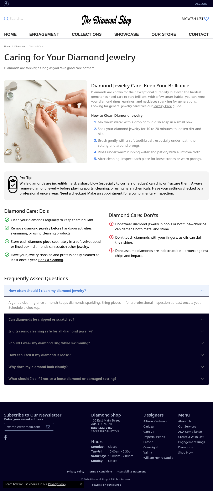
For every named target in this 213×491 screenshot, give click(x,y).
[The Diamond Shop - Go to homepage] (106, 18)
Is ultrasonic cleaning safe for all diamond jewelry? (51, 331)
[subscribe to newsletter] (48, 426)
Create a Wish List (191, 437)
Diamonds (185, 447)
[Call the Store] (102, 428)
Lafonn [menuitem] (148, 442)
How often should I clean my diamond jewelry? (47, 290)
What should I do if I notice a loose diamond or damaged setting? (62, 378)
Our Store (163, 34)
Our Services (187, 426)
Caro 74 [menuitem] (148, 432)
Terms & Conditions (100, 471)
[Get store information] (105, 431)
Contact (199, 34)
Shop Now (185, 452)
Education (19, 46)
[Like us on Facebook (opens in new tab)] (6, 3)
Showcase (126, 34)
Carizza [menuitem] (148, 426)
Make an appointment (105, 193)
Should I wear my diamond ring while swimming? (49, 343)
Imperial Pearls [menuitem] (154, 437)
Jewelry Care (163, 106)
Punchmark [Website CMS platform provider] (114, 485)
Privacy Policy (75, 471)
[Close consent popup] (81, 484)
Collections (87, 34)
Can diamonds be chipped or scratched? (41, 319)
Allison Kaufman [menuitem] (155, 421)
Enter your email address (23, 419)
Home (10, 34)
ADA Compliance (190, 432)
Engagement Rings (191, 442)
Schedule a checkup (24, 307)
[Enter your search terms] (35, 19)
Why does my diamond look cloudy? (38, 367)
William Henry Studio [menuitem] (158, 458)
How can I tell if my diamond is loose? (40, 355)
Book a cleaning (50, 260)
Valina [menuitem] (147, 452)
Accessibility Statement (131, 471)
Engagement (44, 34)
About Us (184, 421)
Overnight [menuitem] (150, 447)
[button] (201, 3)
